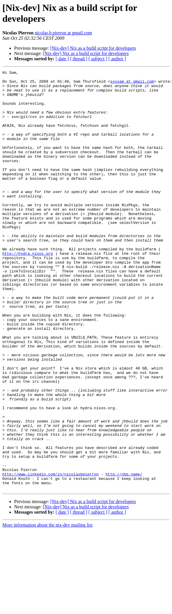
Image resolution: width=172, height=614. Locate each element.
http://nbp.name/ (124, 555)
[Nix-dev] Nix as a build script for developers (93, 48)
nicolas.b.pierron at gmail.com (63, 32)
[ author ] (117, 58)
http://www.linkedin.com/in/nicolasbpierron (50, 555)
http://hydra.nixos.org (27, 290)
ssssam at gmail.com (132, 83)
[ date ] (62, 58)
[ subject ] (97, 58)
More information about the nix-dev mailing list (47, 608)
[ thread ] (78, 58)
